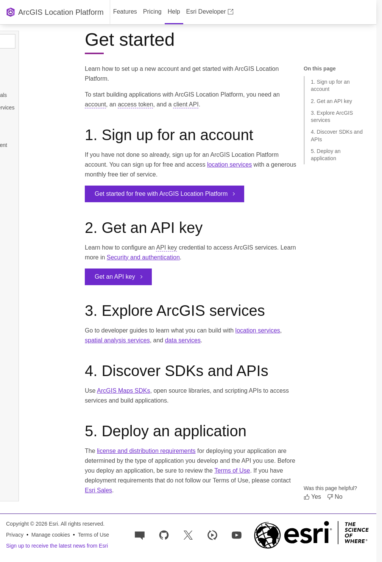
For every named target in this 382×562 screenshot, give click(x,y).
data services (183, 340)
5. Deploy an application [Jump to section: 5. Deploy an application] (326, 154)
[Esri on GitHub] (164, 534)
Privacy (14, 535)
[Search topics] (42, 41)
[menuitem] (125, 12)
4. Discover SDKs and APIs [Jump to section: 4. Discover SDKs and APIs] (337, 135)
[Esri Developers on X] (188, 534)
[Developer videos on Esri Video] (212, 534)
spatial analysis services (117, 340)
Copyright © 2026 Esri (32, 524)
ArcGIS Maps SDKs (123, 390)
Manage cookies (50, 535)
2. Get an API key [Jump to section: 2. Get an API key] (331, 101)
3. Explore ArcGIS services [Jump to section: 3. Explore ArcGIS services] (332, 116)
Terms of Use (232, 470)
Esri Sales (98, 490)
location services (229, 164)
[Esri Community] (140, 534)
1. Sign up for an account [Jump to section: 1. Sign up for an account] (330, 85)
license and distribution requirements (146, 451)
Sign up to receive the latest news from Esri (57, 546)
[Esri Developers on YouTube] (237, 534)
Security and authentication (143, 257)
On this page (320, 69)
